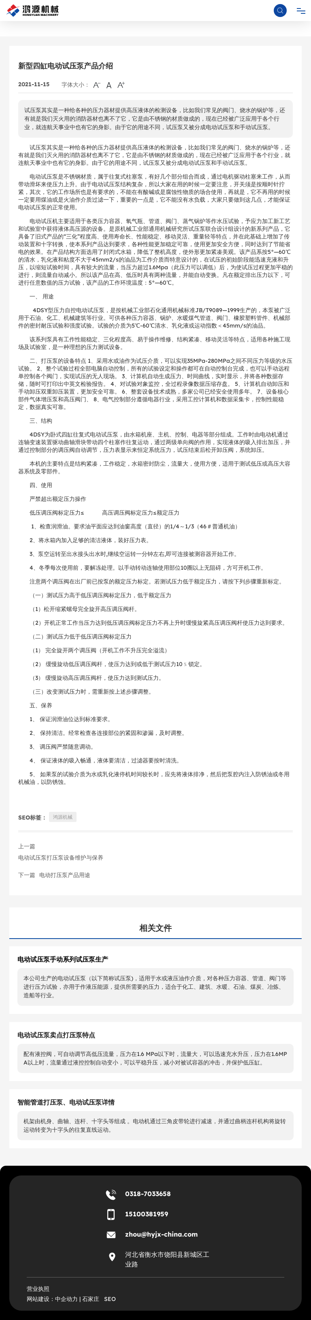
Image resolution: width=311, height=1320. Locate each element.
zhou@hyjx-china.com (161, 1234)
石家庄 (90, 1299)
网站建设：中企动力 (52, 1299)
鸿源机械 (62, 817)
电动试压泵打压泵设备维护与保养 (60, 857)
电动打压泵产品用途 (64, 875)
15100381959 (146, 1214)
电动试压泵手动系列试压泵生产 (62, 959)
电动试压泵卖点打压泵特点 (56, 1035)
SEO (110, 1299)
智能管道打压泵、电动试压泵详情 (66, 1102)
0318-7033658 (148, 1194)
